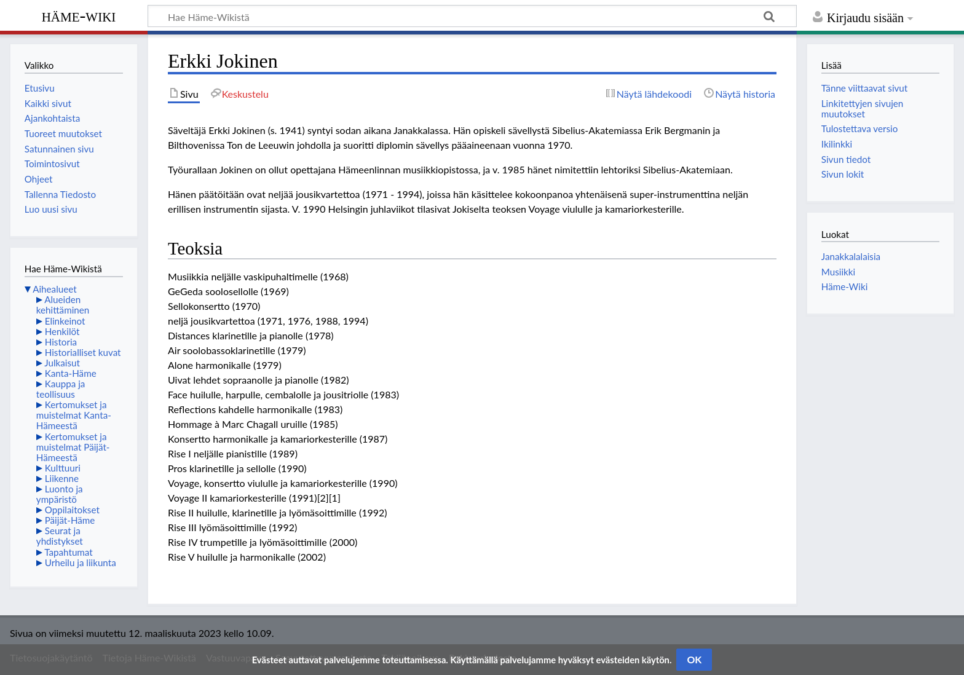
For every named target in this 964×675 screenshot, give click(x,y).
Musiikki (838, 271)
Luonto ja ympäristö (59, 494)
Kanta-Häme (71, 373)
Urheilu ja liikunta (80, 562)
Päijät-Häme (70, 520)
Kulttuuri (63, 467)
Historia (61, 341)
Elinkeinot (65, 320)
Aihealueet (54, 288)
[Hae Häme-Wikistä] (472, 16)
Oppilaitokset (72, 509)
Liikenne (62, 478)
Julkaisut (62, 362)
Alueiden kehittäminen (62, 304)
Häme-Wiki (79, 15)
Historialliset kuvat (83, 352)
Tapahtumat (68, 552)
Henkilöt (62, 331)
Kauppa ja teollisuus (60, 389)
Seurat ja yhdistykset (59, 536)
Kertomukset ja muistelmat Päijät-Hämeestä (73, 447)
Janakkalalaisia (850, 256)
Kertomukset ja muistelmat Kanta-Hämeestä (73, 415)
